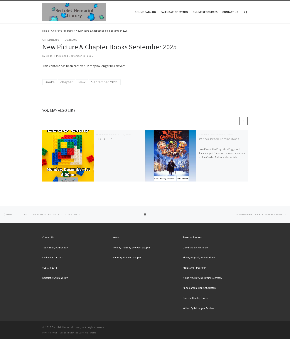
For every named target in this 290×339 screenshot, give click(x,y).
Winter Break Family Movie (219, 139)
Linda (49, 56)
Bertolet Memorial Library (67, 327)
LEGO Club (104, 139)
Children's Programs (62, 30)
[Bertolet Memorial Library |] (74, 11)
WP (56, 332)
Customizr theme (87, 332)
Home (45, 30)
